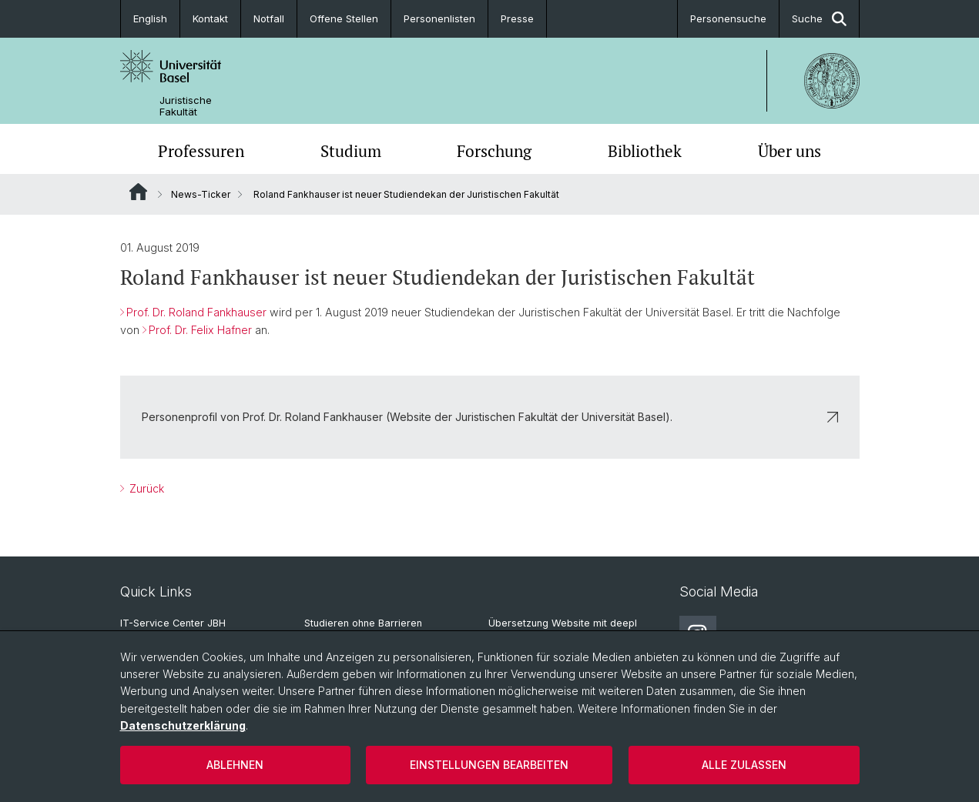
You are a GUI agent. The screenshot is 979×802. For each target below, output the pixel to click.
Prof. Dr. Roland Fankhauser (196, 312)
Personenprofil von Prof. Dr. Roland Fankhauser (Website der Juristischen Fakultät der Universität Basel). (490, 416)
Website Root (138, 191)
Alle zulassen (744, 764)
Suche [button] (819, 19)
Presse (517, 18)
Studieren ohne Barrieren (363, 623)
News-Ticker (200, 194)
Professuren (201, 151)
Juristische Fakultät (185, 106)
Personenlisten (439, 18)
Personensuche (728, 18)
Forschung (494, 151)
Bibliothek (645, 151)
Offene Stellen (344, 18)
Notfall (268, 18)
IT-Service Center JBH (173, 623)
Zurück (145, 488)
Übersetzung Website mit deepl (562, 623)
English (150, 18)
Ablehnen (234, 764)
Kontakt (210, 18)
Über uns (789, 151)
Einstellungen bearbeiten (489, 764)
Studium (350, 151)
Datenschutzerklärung (183, 725)
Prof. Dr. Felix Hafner (200, 329)
